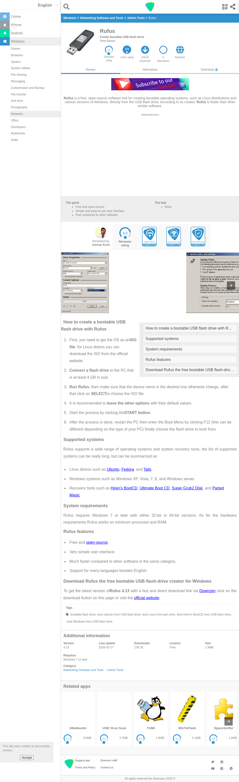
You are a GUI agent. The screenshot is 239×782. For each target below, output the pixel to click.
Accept (27, 757)
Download (209, 69)
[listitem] (78, 719)
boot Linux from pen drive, (159, 614)
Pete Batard (107, 41)
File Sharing (18, 74)
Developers (18, 127)
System (16, 62)
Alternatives (150, 69)
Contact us (107, 767)
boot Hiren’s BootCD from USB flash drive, (204, 614)
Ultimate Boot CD (155, 488)
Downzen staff (109, 760)
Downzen (207, 591)
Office (14, 120)
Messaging (18, 81)
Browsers (17, 55)
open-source (97, 542)
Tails (147, 469)
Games (15, 48)
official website (146, 598)
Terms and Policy (85, 767)
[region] (150, 156)
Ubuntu (113, 469)
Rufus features (158, 360)
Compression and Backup (27, 88)
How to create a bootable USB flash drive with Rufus (190, 328)
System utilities (20, 68)
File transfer (18, 94)
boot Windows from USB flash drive (89, 621)
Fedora (127, 469)
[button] (67, 6)
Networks (17, 114)
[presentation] (231, 285)
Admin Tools (115, 670)
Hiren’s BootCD (124, 488)
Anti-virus (17, 100)
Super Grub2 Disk (187, 488)
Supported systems (162, 339)
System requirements (163, 349)
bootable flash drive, (82, 614)
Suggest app (82, 760)
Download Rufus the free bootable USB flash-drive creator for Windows (191, 370)
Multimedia (18, 133)
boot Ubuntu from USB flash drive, (118, 614)
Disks (14, 140)
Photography (19, 107)
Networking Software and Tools (83, 670)
